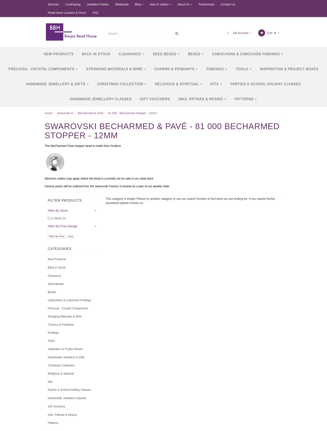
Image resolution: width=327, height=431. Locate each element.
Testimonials (206, 4)
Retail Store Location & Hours (67, 12)
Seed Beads (166, 54)
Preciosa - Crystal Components (43, 69)
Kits (216, 84)
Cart (269, 32)
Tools (243, 69)
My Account (238, 32)
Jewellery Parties (98, 4)
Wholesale (122, 4)
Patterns (246, 99)
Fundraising (72, 4)
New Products (59, 54)
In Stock (58, 218)
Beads (196, 54)
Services (53, 4)
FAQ (95, 12)
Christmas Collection (122, 84)
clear (70, 236)
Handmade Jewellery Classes (101, 99)
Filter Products (65, 200)
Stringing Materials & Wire (116, 69)
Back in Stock (96, 54)
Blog (139, 4)
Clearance (131, 54)
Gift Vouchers (155, 99)
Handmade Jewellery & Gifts (57, 84)
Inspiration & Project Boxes (289, 69)
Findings (216, 69)
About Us (184, 4)
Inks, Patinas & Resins (202, 99)
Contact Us (228, 4)
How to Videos (160, 4)
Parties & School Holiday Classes (265, 84)
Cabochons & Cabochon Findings (247, 54)
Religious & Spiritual (178, 84)
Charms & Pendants (176, 69)
